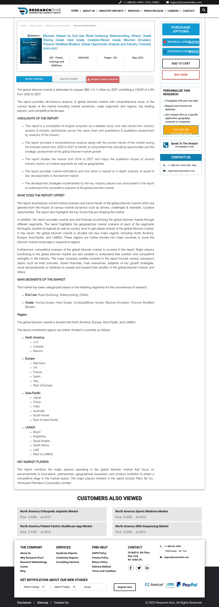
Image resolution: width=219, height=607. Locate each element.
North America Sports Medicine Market (141, 511)
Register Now (125, 587)
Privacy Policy (100, 557)
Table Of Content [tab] (69, 79)
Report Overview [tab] (34, 79)
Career (24, 566)
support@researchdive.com (184, 2)
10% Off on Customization (181, 131)
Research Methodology (33, 562)
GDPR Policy (99, 553)
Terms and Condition (104, 570)
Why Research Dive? (32, 557)
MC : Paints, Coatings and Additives (56, 61)
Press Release (153, 10)
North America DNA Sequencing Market (141, 526)
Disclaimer (24, 602)
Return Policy (100, 562)
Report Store (36, 25)
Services (134, 10)
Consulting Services (67, 562)
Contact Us (61, 602)
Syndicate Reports (66, 553)
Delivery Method (101, 566)
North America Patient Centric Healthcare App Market (56, 526)
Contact (189, 10)
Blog (23, 570)
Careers (173, 10)
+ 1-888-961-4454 (133, 2)
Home (75, 10)
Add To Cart (181, 63)
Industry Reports (111, 10)
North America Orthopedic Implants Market (49, 511)
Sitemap (42, 602)
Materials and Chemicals (58, 25)
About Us (89, 10)
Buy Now (180, 75)
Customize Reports (67, 557)
